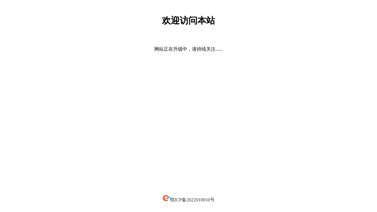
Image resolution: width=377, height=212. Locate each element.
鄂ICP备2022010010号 (192, 199)
